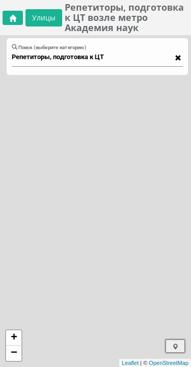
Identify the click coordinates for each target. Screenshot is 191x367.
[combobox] (92, 57)
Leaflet (130, 363)
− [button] (14, 353)
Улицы (44, 17)
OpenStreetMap (168, 363)
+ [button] (14, 338)
